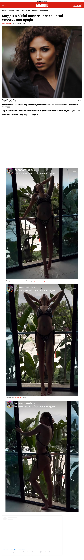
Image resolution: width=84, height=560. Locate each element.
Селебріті (4, 10)
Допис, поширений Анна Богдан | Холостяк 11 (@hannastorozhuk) (31, 552)
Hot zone (35, 10)
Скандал (11, 10)
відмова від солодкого (40, 281)
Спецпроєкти (44, 10)
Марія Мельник (6, 23)
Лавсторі (28, 10)
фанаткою (17, 397)
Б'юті (22, 10)
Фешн (17, 10)
